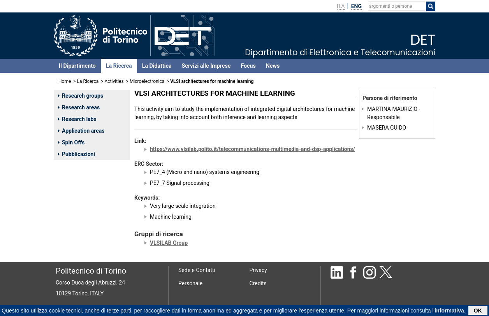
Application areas (81, 131)
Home (64, 81)
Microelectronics (147, 81)
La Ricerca (119, 66)
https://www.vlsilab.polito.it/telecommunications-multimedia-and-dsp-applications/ (252, 149)
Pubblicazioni (76, 154)
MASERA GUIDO (386, 128)
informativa (449, 311)
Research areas (79, 107)
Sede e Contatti (196, 270)
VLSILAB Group (169, 243)
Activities (114, 81)
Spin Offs (71, 142)
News (273, 66)
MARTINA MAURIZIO (392, 109)
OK (478, 311)
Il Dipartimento (77, 66)
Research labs (77, 119)
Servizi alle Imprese (206, 66)
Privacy (258, 270)
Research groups (80, 96)
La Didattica (157, 66)
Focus (248, 66)
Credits (258, 283)
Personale (190, 283)
